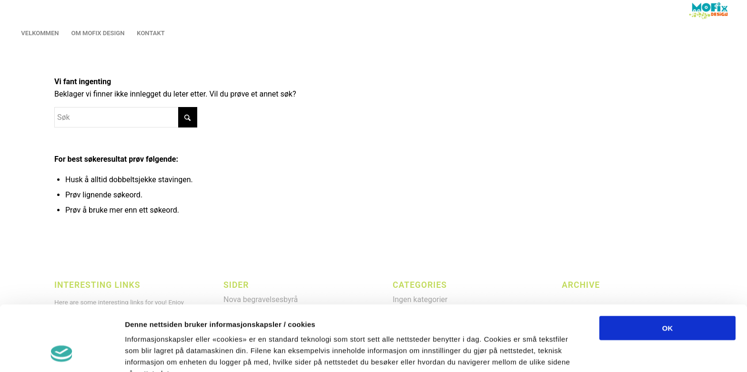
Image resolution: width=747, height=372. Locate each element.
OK (667, 268)
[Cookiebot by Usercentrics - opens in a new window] (61, 353)
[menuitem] (40, 33)
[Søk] (125, 117)
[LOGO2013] (710, 10)
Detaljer (505, 353)
